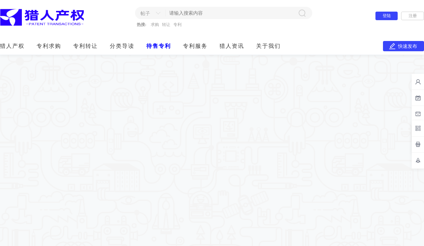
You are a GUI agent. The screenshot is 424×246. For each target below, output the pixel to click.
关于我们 (268, 46)
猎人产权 (12, 46)
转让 (166, 24)
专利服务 (195, 46)
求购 (155, 24)
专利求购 (49, 46)
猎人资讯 (232, 46)
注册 (413, 15)
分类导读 (122, 46)
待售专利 (158, 46)
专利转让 (85, 46)
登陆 (387, 15)
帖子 (145, 13)
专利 (177, 24)
